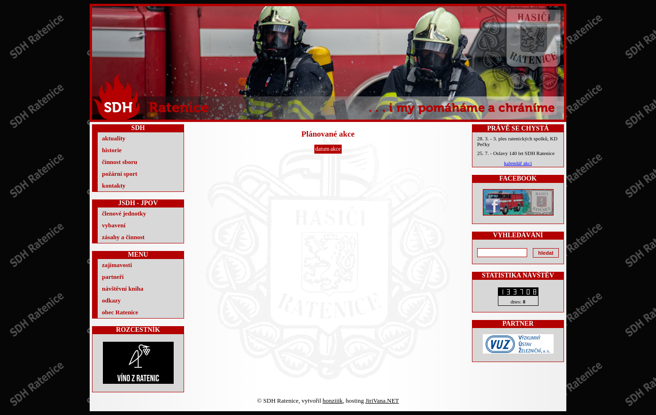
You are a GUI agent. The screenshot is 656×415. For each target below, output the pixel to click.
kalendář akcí (518, 163)
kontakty (114, 185)
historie (112, 150)
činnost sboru (119, 161)
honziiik (333, 400)
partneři (113, 276)
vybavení (114, 225)
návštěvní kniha (122, 288)
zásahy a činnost (123, 237)
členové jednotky (124, 213)
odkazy (111, 300)
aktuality (114, 138)
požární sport (119, 173)
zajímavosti (117, 264)
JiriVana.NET (382, 400)
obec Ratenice (120, 312)
